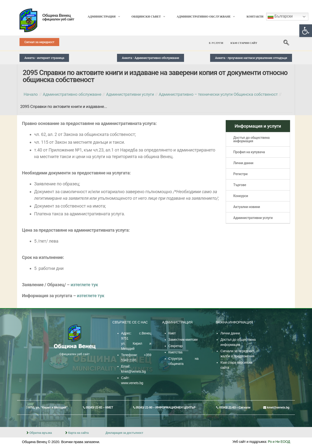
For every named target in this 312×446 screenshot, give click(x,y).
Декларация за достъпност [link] (124, 433)
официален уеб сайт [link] (58, 19)
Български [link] (280, 16)
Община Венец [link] (56, 15)
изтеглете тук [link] (84, 284)
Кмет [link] (172, 333)
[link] (305, 30)
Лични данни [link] (230, 333)
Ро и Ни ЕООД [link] (279, 442)
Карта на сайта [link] (78, 433)
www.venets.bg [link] (132, 383)
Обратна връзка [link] (40, 433)
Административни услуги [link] (253, 218)
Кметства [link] (175, 352)
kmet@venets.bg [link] (133, 371)
